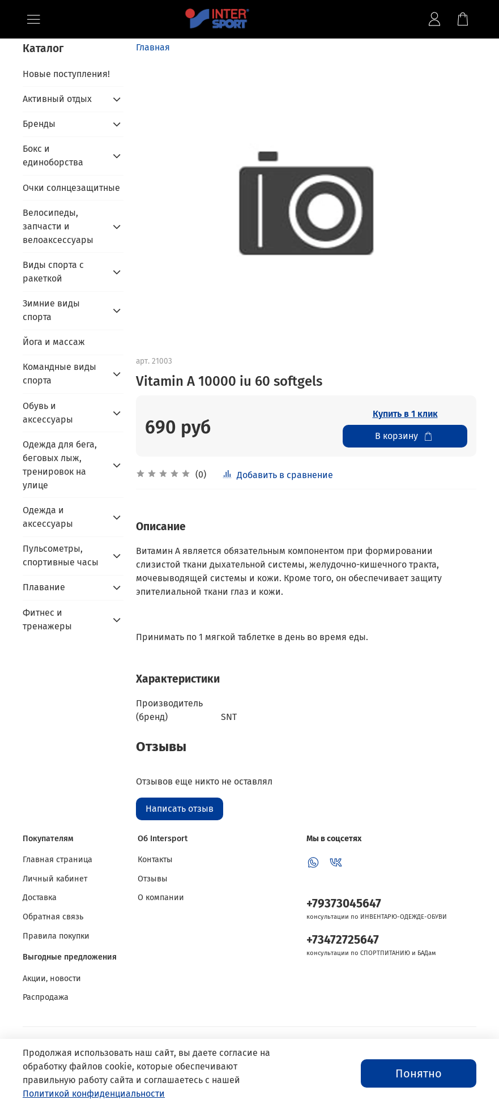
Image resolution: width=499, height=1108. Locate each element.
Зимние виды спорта (51, 310)
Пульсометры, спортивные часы (61, 555)
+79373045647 (343, 904)
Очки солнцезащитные (71, 187)
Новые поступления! (66, 74)
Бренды (39, 123)
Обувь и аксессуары (48, 412)
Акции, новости (52, 978)
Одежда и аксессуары (48, 517)
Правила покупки (56, 936)
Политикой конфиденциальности (94, 1093)
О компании (161, 897)
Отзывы (153, 879)
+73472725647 (342, 940)
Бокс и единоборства (53, 155)
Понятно (418, 1073)
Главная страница (57, 859)
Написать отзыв (180, 808)
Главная (153, 47)
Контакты (155, 859)
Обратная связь (53, 917)
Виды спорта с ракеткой (53, 271)
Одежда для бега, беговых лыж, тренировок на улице (60, 465)
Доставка (40, 897)
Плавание (44, 587)
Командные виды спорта (59, 373)
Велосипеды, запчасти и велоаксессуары (58, 226)
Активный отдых (57, 98)
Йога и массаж (54, 341)
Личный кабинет (55, 879)
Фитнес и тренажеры (47, 619)
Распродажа (46, 997)
